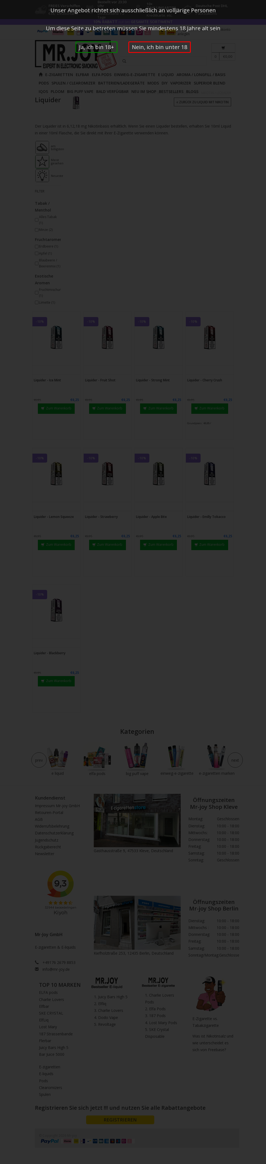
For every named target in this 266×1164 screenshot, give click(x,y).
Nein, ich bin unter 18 (159, 47)
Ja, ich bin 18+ (96, 47)
